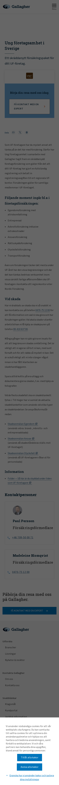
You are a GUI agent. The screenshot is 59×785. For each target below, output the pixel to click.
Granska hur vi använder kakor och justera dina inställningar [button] (31, 777)
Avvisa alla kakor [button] (29, 767)
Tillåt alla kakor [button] (29, 757)
